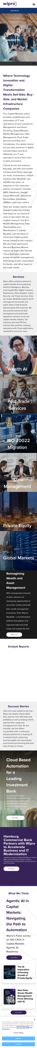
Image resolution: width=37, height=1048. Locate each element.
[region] (18, 1032)
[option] (18, 672)
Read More (15, 818)
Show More (18, 1012)
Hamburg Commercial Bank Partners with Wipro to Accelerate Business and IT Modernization (19, 845)
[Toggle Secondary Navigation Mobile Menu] (34, 64)
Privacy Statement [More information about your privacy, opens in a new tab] (22, 1027)
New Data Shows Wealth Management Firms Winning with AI (25, 995)
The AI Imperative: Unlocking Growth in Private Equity (24, 972)
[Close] (34, 1019)
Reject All (18, 1038)
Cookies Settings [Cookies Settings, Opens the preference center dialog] (18, 1033)
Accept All (18, 1044)
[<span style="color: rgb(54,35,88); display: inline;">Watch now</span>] (14, 634)
